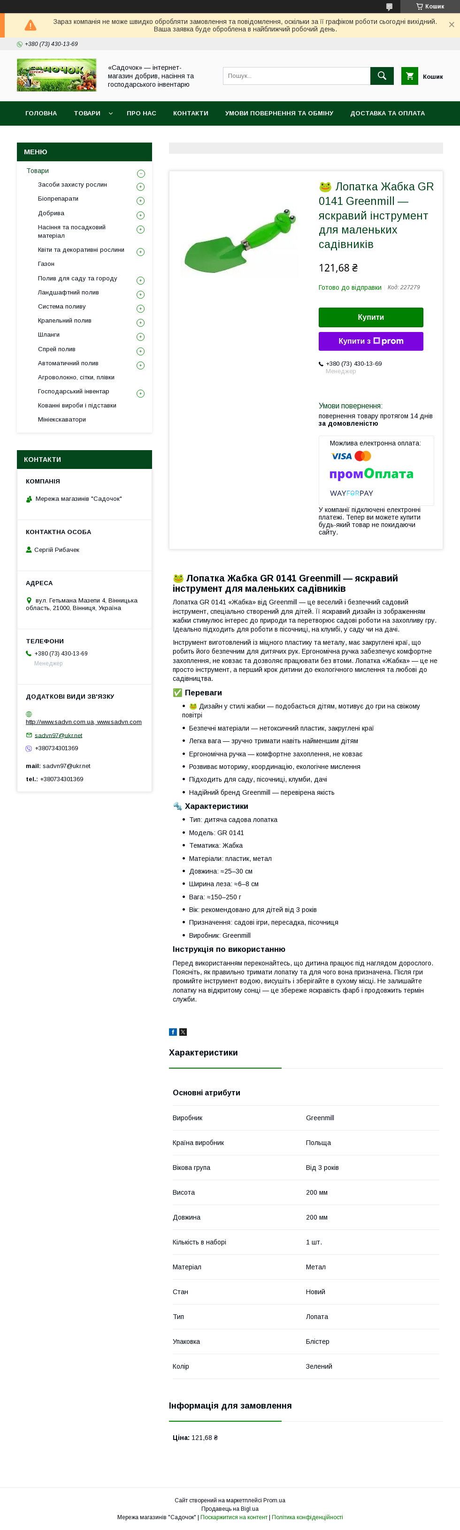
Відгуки (38, 137)
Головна (41, 113)
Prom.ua (274, 1500)
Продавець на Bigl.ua (230, 1509)
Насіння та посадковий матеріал (72, 231)
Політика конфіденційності (307, 1517)
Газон (46, 263)
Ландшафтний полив (68, 292)
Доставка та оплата (387, 113)
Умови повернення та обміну (279, 113)
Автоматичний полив (68, 363)
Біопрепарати (58, 198)
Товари (87, 113)
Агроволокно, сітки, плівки (76, 377)
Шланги (49, 334)
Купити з (370, 341)
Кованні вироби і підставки (77, 405)
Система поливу (62, 306)
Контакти (190, 113)
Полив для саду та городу (77, 278)
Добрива (51, 213)
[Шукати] (382, 76)
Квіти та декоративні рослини (81, 249)
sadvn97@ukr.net (58, 735)
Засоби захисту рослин (72, 184)
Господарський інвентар (73, 391)
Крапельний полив (65, 320)
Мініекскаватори (62, 419)
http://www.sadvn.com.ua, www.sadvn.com (84, 721)
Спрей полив (57, 349)
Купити (371, 317)
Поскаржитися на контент (234, 1517)
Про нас (141, 113)
